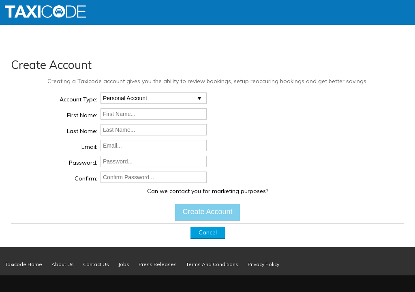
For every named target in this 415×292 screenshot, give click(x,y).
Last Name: (82, 131)
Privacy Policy (263, 264)
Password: (83, 162)
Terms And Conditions (212, 264)
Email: (89, 146)
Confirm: (86, 178)
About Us (62, 264)
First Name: (82, 115)
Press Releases (158, 264)
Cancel (208, 232)
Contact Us (96, 264)
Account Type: (78, 99)
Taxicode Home (23, 264)
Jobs (123, 264)
